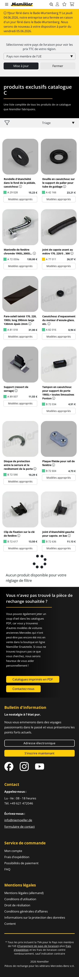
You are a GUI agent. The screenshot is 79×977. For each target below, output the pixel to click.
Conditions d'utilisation (20, 899)
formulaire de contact (19, 826)
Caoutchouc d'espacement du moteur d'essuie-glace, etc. (58, 320)
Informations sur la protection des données (34, 917)
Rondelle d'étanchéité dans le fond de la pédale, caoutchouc (20, 182)
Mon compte (13, 851)
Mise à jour (21, 66)
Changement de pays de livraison (38, 946)
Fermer (57, 66)
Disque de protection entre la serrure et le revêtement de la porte (18, 465)
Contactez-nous (23, 689)
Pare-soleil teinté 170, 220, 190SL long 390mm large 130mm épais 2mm (20, 320)
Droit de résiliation (17, 905)
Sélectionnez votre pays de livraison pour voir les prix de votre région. (39, 47)
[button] (7, 4)
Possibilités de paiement (21, 863)
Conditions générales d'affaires (26, 911)
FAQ (7, 869)
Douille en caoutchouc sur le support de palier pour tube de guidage (58, 182)
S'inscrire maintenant (39, 753)
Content (10, 924)
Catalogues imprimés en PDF (32, 679)
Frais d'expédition (16, 857)
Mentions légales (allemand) (24, 893)
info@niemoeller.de (18, 820)
